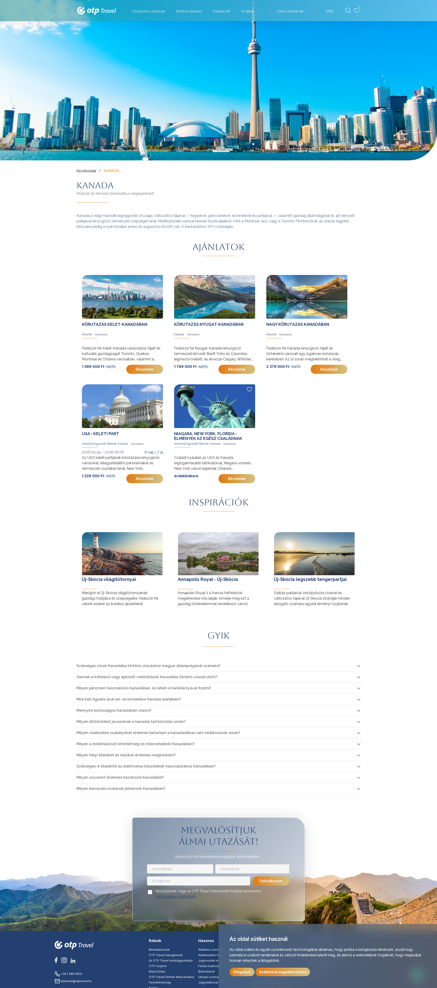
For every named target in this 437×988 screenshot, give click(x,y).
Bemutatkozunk (159, 949)
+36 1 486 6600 (68, 973)
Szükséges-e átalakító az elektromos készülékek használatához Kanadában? (146, 766)
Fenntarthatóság (160, 982)
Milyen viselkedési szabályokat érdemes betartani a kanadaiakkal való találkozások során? (158, 733)
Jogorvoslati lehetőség (213, 960)
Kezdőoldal (86, 171)
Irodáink (247, 11)
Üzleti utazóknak (289, 11)
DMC (329, 11)
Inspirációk (221, 11)
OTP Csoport (158, 966)
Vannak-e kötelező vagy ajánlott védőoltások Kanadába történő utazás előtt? (147, 677)
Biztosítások (206, 971)
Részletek (144, 369)
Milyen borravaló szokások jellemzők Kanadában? (120, 788)
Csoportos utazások (148, 11)
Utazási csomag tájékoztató (217, 977)
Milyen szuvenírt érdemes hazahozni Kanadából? (120, 777)
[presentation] (218, 911)
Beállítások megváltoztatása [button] (282, 972)
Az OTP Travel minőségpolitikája (171, 960)
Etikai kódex (157, 971)
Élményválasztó (189, 11)
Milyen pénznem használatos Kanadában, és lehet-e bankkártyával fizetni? (143, 688)
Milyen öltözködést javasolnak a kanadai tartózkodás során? (130, 721)
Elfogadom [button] (242, 972)
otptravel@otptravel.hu (73, 981)
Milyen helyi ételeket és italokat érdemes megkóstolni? (126, 755)
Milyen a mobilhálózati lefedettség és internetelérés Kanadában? (135, 744)
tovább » (84, 528)
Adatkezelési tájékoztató (175, 896)
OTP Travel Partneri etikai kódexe (171, 977)
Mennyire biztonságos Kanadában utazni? (114, 710)
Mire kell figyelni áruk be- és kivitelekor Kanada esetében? (128, 699)
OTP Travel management (166, 955)
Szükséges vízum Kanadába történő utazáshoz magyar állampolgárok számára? (148, 666)
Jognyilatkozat (208, 982)
